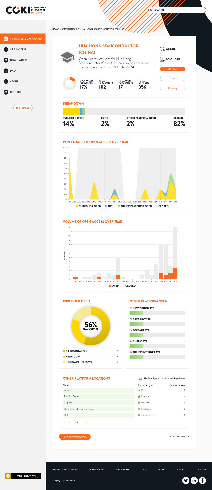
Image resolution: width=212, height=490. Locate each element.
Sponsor (23, 108)
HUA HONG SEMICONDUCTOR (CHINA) (102, 29)
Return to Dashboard (75, 436)
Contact (180, 469)
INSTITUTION (69, 29)
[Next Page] (81, 422)
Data (144, 469)
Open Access (97, 469)
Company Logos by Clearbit (63, 480)
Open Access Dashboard (65, 469)
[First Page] (65, 422)
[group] (23, 38)
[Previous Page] (70, 422)
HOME (55, 29)
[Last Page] (86, 422)
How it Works (123, 469)
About (161, 469)
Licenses (201, 469)
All (140, 378)
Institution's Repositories (173, 378)
